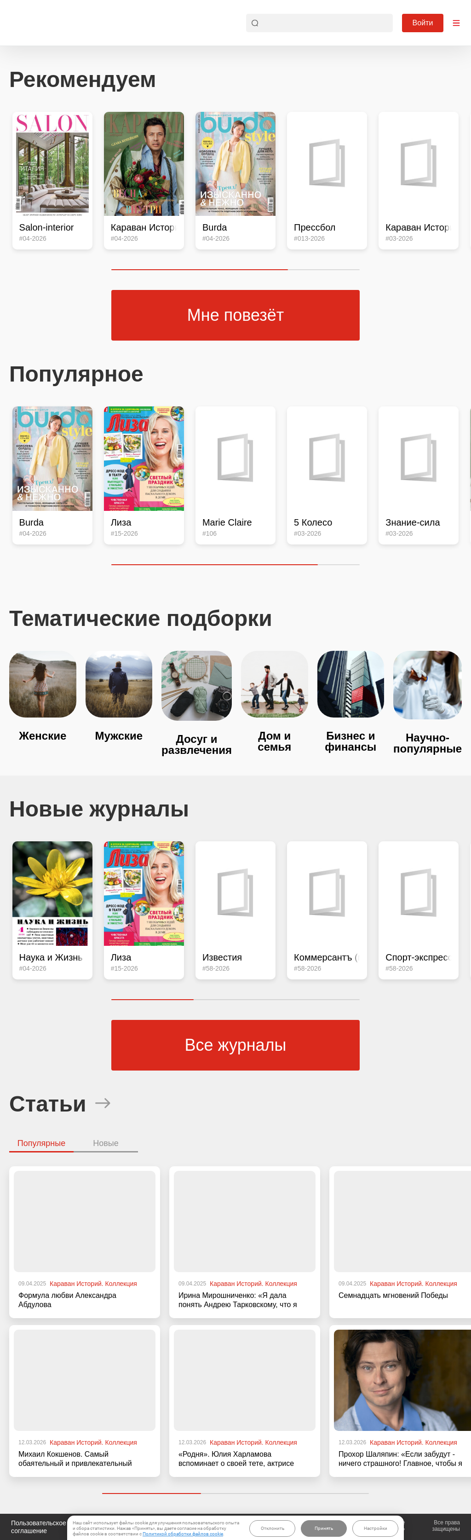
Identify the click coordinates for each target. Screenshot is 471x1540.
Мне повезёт (235, 315)
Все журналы (236, 1045)
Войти (423, 23)
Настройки (375, 1528)
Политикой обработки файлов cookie (183, 1533)
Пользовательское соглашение (38, 1526)
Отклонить (272, 1528)
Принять (324, 1528)
